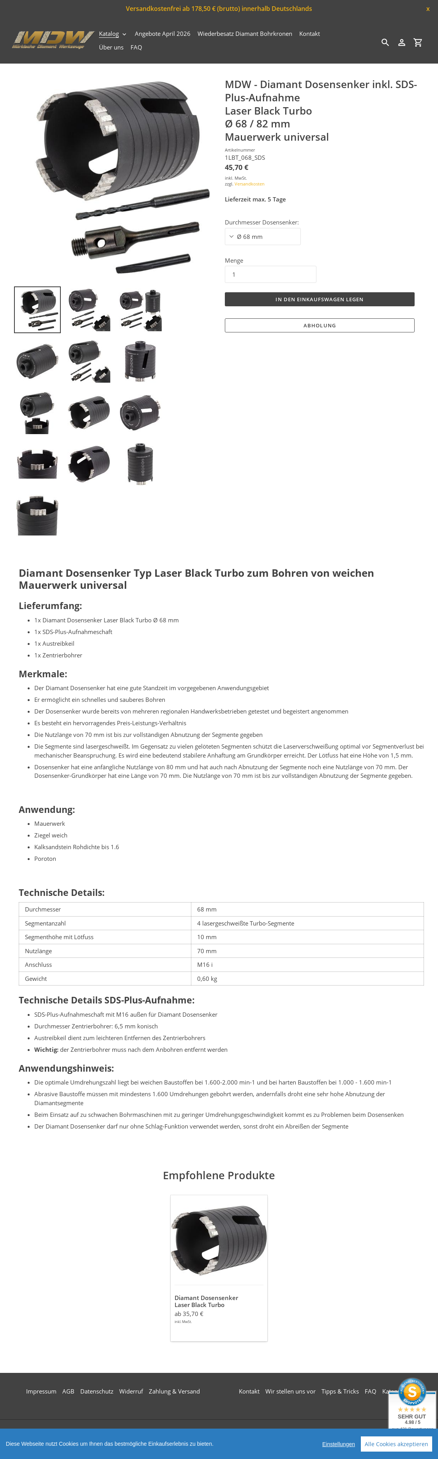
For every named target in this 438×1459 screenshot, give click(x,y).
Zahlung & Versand (174, 1391)
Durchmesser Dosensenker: (262, 222)
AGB (68, 1391)
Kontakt (249, 1391)
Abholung (320, 325)
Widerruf (131, 1391)
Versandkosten (250, 184)
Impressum (41, 1391)
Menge (234, 260)
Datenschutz (96, 1391)
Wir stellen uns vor (290, 1391)
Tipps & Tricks (340, 1391)
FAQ (370, 1391)
